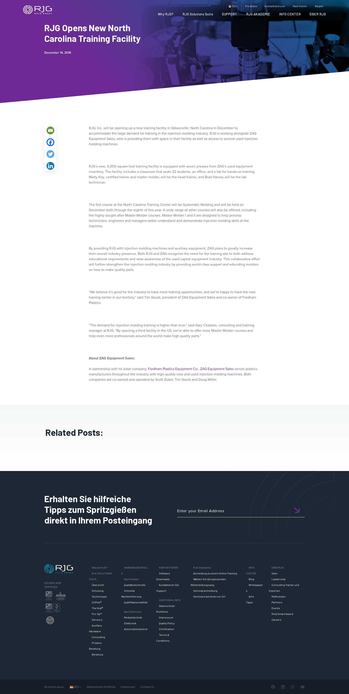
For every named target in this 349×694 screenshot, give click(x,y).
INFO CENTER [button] (290, 14)
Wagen (319, 6)
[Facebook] (50, 142)
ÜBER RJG (318, 14)
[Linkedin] (50, 166)
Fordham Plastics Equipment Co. (173, 368)
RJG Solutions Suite (198, 14)
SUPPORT (229, 14)
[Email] (50, 130)
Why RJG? (166, 14)
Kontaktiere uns (275, 6)
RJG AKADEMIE (258, 14)
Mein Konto (300, 6)
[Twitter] (50, 154)
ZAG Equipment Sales (217, 368)
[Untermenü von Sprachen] (80, 687)
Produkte (251, 6)
